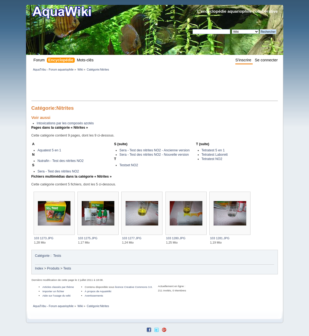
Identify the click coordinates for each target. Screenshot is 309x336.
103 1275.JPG (87, 238)
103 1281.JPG (219, 238)
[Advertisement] (130, 87)
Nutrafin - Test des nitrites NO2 (60, 161)
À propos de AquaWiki (98, 291)
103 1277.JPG (131, 238)
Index (39, 268)
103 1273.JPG (44, 238)
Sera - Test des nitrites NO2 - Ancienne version (154, 150)
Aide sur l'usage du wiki (56, 295)
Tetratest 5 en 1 (213, 150)
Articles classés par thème (58, 286)
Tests (57, 256)
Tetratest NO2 (211, 159)
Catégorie (42, 256)
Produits (53, 268)
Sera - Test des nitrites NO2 (58, 171)
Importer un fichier (53, 291)
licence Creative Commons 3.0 (133, 286)
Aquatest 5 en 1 (49, 150)
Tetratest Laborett (214, 155)
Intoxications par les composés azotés (65, 123)
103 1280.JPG (176, 238)
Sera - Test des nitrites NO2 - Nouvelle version (154, 155)
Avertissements (94, 295)
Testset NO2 (128, 165)
